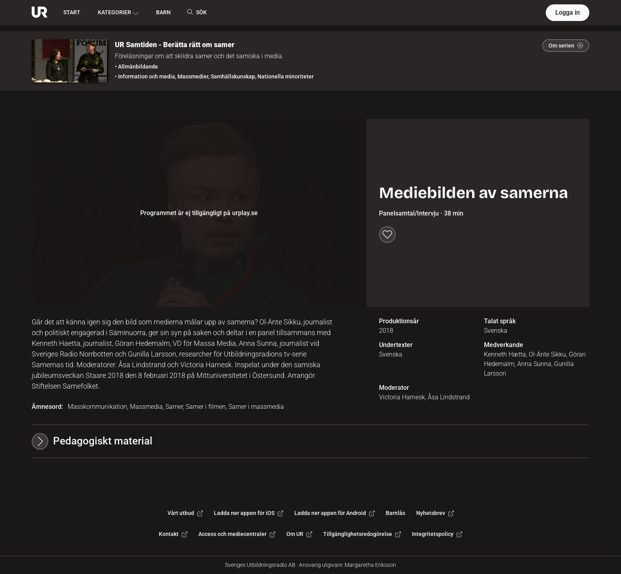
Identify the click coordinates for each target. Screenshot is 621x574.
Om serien (566, 45)
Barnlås (395, 513)
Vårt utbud (185, 513)
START (71, 12)
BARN (163, 12)
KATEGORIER (118, 12)
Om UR (299, 534)
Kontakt (173, 534)
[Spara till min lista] (387, 234)
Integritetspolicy (437, 534)
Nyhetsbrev (435, 513)
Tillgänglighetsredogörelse (362, 534)
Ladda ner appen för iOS (248, 513)
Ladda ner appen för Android (334, 513)
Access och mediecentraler (236, 534)
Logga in (567, 12)
